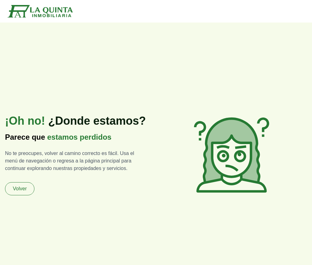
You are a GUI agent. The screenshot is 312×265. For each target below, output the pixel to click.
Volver (20, 188)
